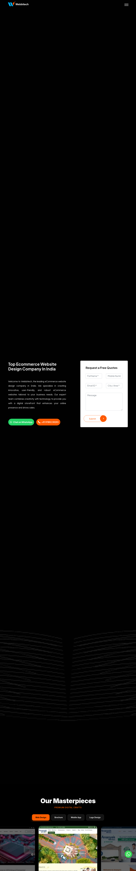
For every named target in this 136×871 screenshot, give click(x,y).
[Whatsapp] (128, 854)
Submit (98, 418)
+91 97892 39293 (48, 422)
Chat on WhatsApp (21, 422)
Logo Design (95, 817)
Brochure (58, 817)
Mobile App (76, 817)
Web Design (40, 817)
